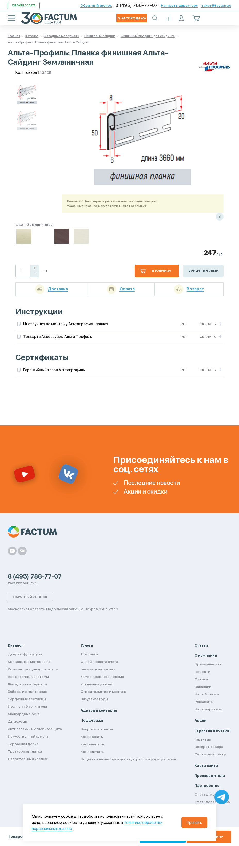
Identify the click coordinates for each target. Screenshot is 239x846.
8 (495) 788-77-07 (136, 5)
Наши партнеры (208, 709)
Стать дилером (208, 794)
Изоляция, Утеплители (27, 706)
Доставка (89, 654)
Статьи (201, 645)
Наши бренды (207, 694)
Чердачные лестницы (27, 699)
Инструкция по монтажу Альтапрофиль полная (65, 324)
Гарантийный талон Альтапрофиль (54, 370)
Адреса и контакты (99, 710)
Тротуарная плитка (25, 751)
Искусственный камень (28, 736)
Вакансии (203, 687)
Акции (200, 720)
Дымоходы (18, 721)
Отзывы (202, 679)
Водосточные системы (28, 676)
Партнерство (207, 786)
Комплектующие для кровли (33, 669)
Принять (194, 822)
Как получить (92, 752)
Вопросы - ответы (97, 729)
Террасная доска (23, 744)
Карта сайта (206, 765)
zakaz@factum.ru (216, 5)
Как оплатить (92, 744)
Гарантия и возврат (213, 730)
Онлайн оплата (23, 5)
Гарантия (203, 739)
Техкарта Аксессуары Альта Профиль (57, 336)
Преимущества (208, 664)
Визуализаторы (94, 699)
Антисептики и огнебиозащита (35, 729)
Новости (202, 672)
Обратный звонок (96, 5)
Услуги (87, 645)
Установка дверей (97, 684)
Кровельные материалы (29, 662)
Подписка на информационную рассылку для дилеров (128, 759)
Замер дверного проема (102, 676)
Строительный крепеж (28, 759)
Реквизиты (204, 701)
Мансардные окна (24, 714)
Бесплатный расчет (98, 669)
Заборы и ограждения (27, 691)
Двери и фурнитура (25, 654)
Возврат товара (209, 747)
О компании (206, 655)
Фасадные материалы (27, 684)
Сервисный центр (210, 754)
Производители (210, 776)
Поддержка (92, 720)
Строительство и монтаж (103, 691)
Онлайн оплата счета (99, 662)
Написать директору (179, 5)
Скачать (208, 324)
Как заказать (92, 737)
